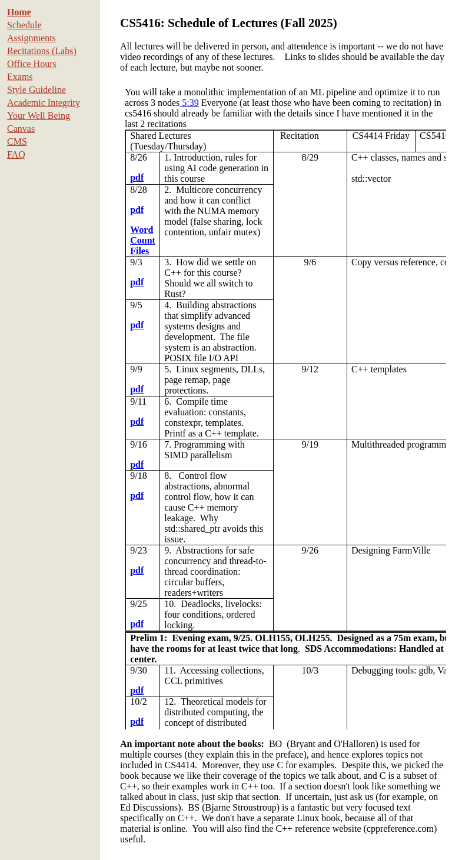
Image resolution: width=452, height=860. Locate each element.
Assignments (31, 38)
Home (19, 12)
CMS (17, 141)
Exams (20, 77)
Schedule (24, 25)
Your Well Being (38, 116)
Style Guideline (36, 90)
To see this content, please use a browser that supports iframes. (283, 405)
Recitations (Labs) (42, 51)
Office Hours (31, 64)
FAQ (16, 154)
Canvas (21, 129)
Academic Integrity (43, 103)
